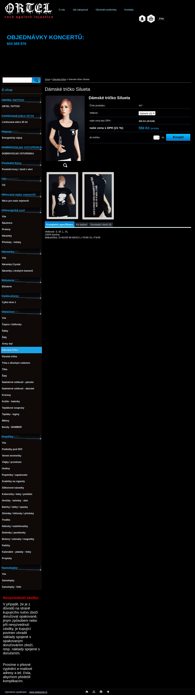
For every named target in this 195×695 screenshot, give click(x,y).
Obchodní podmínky (106, 9)
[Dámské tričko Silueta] (65, 133)
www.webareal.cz (38, 692)
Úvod (47, 79)
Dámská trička (59, 79)
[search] (36, 80)
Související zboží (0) (100, 224)
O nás (62, 9)
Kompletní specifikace (59, 224)
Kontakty (129, 9)
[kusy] (156, 138)
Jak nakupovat (80, 9)
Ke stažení (81, 224)
